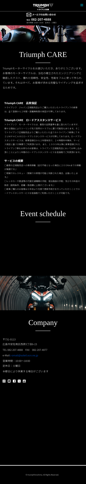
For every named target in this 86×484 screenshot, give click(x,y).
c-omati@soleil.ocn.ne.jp (24, 355)
